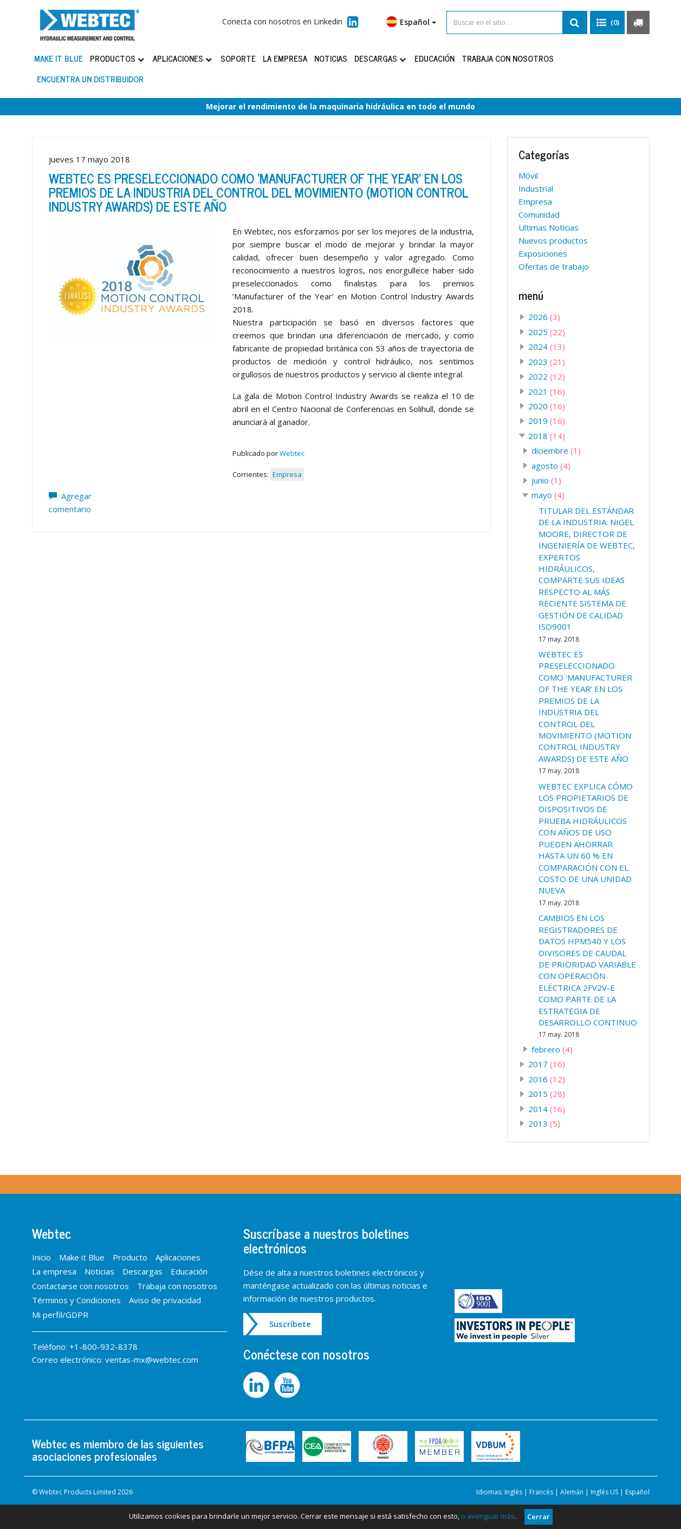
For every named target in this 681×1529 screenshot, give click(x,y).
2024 (546, 346)
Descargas (380, 58)
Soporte (238, 58)
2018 (546, 435)
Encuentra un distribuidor (90, 79)
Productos (118, 58)
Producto (130, 1257)
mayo (548, 494)
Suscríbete (290, 1323)
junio (546, 480)
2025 (546, 331)
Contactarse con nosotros (80, 1285)
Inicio (41, 1257)
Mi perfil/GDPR (60, 1314)
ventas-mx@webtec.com (151, 1359)
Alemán (571, 1492)
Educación (434, 58)
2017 (546, 1063)
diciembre (556, 450)
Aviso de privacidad (165, 1300)
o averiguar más (488, 1516)
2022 (546, 376)
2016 (546, 1079)
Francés (541, 1492)
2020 (546, 406)
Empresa (287, 474)
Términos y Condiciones (76, 1300)
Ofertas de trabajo (553, 266)
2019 (546, 420)
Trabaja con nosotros (508, 58)
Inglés (513, 1492)
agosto (550, 465)
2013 (544, 1123)
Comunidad (539, 214)
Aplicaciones (183, 58)
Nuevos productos (553, 240)
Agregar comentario (70, 502)
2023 (546, 361)
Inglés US (604, 1492)
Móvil (528, 175)
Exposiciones (542, 253)
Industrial (535, 188)
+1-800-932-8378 (103, 1346)
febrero (552, 1049)
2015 (546, 1093)
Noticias (330, 58)
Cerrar (538, 1516)
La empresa (285, 58)
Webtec (292, 453)
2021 (546, 391)
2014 (546, 1108)
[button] (607, 23)
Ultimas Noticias (548, 227)
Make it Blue (58, 58)
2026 (544, 316)
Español (411, 21)
